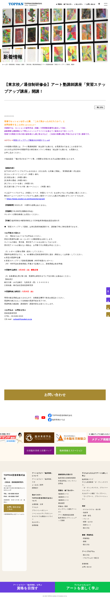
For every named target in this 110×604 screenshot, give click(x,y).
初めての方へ (37, 496)
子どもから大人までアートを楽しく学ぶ (95, 476)
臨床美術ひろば (56, 421)
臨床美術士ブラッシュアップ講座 (67, 521)
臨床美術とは (108, 291)
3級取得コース (63, 502)
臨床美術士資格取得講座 (67, 480)
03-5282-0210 (13, 495)
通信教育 (61, 505)
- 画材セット (86, 526)
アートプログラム (88, 553)
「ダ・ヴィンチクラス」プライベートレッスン (95, 491)
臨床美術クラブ (87, 481)
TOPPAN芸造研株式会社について (42, 501)
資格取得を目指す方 (65, 476)
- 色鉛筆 (85, 514)
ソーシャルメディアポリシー (42, 515)
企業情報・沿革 (37, 506)
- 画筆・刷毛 (86, 517)
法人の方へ (79, 4)
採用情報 (35, 527)
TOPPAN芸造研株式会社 (60, 417)
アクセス (35, 509)
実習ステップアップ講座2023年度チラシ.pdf (31, 155)
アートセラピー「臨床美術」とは (42, 482)
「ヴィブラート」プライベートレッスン (95, 499)
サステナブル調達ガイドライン (42, 519)
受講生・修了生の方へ (65, 4)
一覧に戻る (99, 117)
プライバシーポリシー (40, 512)
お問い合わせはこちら (14, 510)
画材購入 (108, 314)
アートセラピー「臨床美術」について (42, 476)
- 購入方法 (85, 529)
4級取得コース (63, 499)
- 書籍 (84, 543)
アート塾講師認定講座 (66, 517)
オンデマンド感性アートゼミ (67, 512)
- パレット (85, 520)
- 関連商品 (85, 540)
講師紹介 (35, 490)
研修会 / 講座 (20, 64)
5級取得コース (63, 496)
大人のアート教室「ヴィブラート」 (95, 495)
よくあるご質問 (37, 486)
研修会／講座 (63, 508)
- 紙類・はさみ (87, 523)
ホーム (4, 64)
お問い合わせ (90, 4)
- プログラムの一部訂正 (90, 560)
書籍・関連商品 (87, 536)
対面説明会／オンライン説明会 (67, 484)
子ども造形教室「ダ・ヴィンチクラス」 (95, 485)
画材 (83, 508)
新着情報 (12, 64)
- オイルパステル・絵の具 (91, 511)
